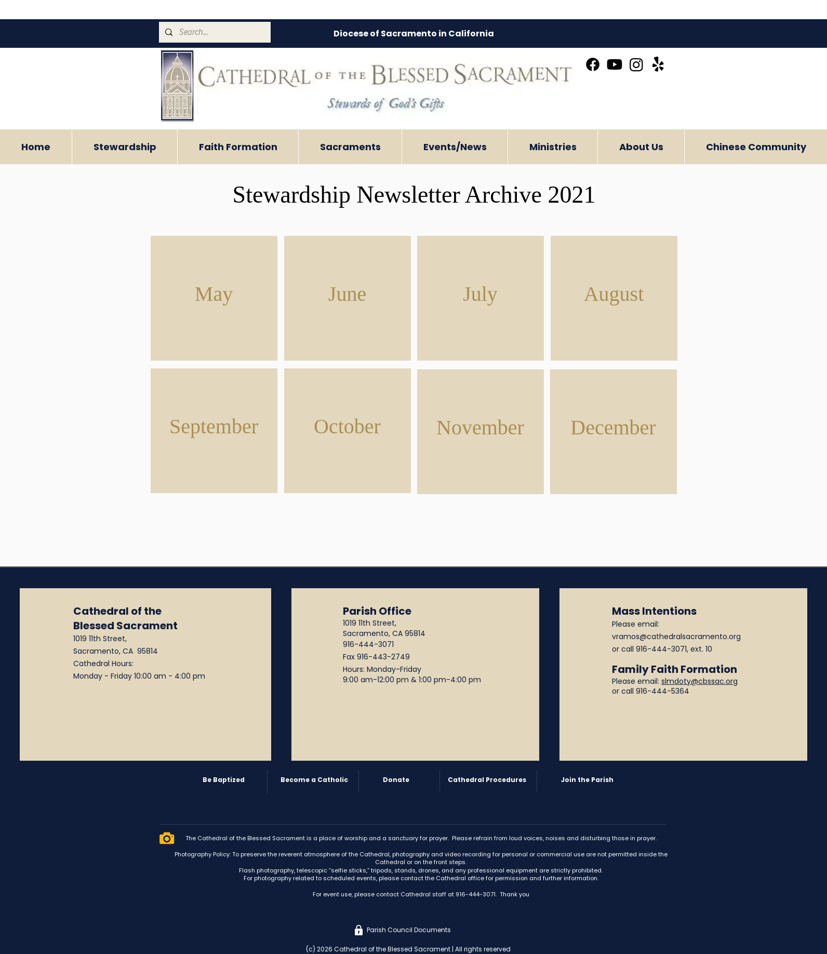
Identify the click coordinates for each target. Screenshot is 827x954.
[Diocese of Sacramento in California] (413, 33)
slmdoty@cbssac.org (699, 681)
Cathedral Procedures (487, 779)
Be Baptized (224, 779)
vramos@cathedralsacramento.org (676, 636)
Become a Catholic (314, 779)
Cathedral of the (117, 611)
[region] (214, 298)
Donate (396, 779)
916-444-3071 (368, 644)
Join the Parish (587, 779)
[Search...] (214, 32)
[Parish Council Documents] (408, 930)
